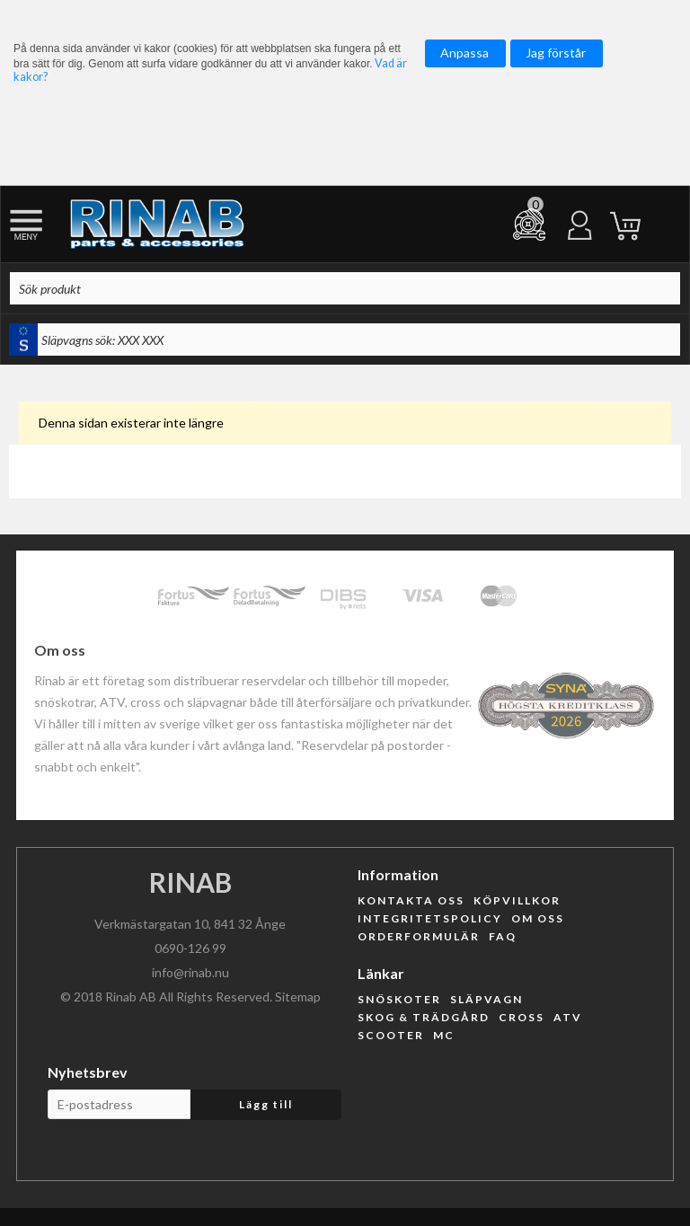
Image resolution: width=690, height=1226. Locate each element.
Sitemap (298, 996)
